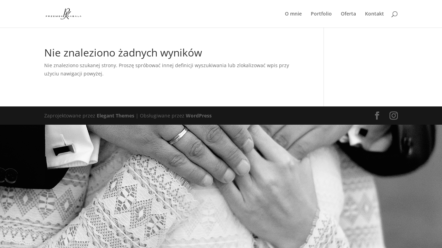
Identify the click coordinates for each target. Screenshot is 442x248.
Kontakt (374, 14)
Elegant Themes (115, 115)
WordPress (199, 115)
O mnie (293, 14)
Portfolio (321, 14)
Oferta (348, 14)
